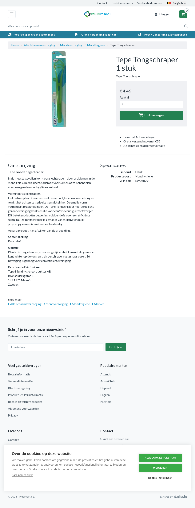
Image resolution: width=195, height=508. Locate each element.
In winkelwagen (151, 115)
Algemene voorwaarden (23, 408)
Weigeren (160, 467)
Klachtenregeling (19, 388)
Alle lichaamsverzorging (39, 45)
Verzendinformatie (20, 381)
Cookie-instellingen (160, 477)
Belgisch (176, 3)
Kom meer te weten (22, 475)
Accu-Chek (107, 381)
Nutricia (105, 401)
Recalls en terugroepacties (25, 401)
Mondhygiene (96, 45)
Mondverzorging (71, 45)
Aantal (124, 97)
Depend (105, 388)
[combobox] (97, 26)
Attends (105, 374)
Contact (102, 3)
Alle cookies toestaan (160, 457)
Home (15, 45)
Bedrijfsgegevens (122, 3)
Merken (98, 304)
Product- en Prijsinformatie (26, 395)
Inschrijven (115, 347)
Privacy (13, 415)
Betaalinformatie (19, 374)
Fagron (105, 395)
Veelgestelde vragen (149, 3)
